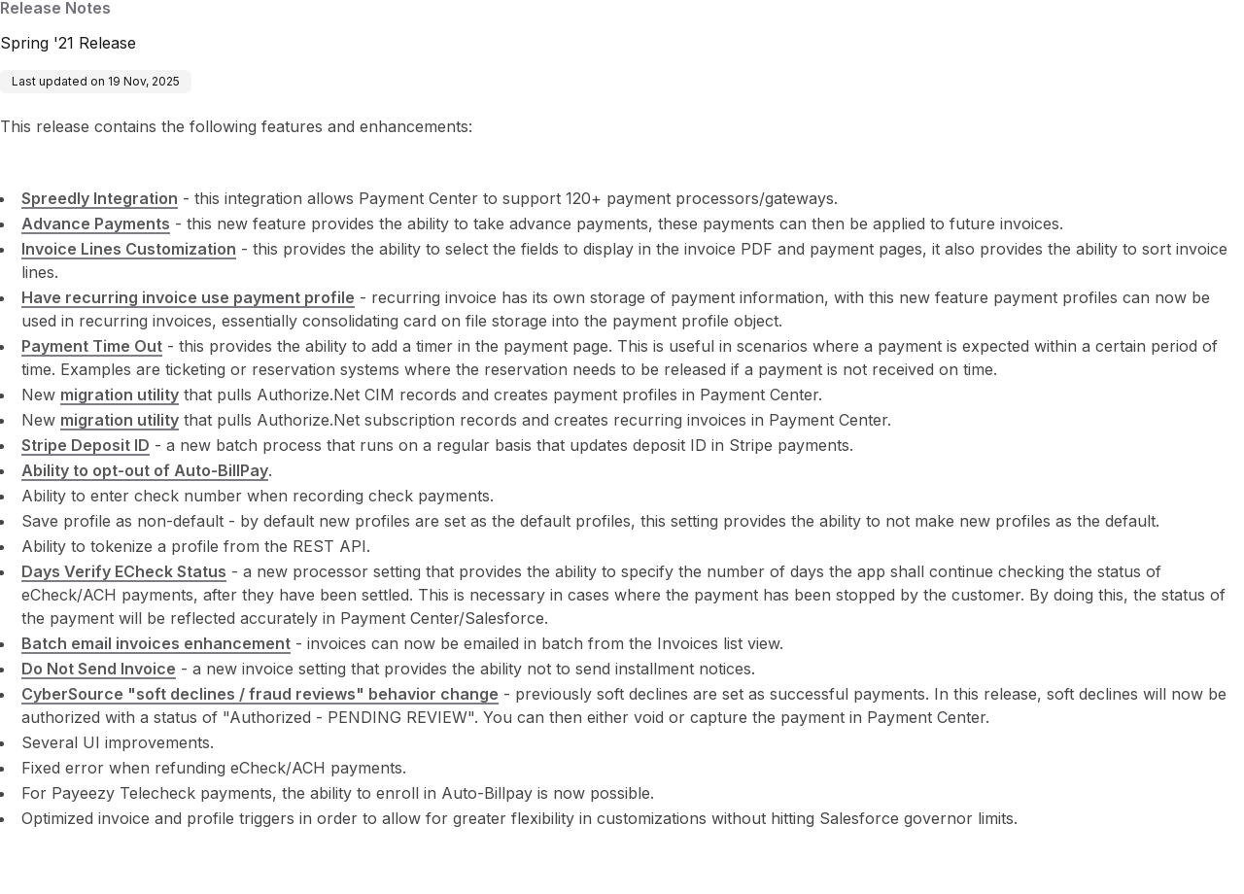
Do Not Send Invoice (98, 668)
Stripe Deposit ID (85, 445)
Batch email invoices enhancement (156, 643)
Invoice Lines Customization (128, 248)
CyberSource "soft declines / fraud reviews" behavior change (260, 694)
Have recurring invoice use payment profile (188, 297)
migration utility (119, 394)
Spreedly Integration (99, 198)
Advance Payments (95, 223)
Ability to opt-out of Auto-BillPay (144, 470)
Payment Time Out (91, 346)
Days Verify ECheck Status (123, 571)
